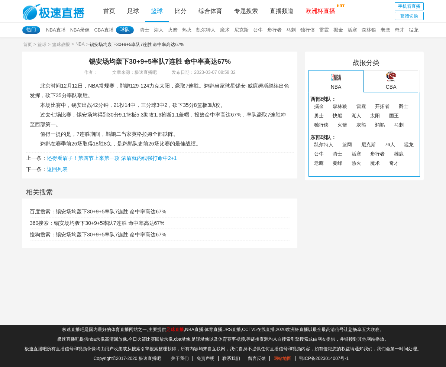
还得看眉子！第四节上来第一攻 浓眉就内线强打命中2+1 (112, 158)
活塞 (352, 30)
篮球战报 (61, 44)
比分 (181, 11)
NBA (80, 44)
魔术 (225, 30)
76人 (390, 144)
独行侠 (307, 30)
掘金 (338, 30)
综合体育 (210, 11)
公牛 (258, 30)
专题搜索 (246, 11)
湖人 (159, 30)
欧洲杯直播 (320, 9)
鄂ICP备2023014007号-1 (324, 358)
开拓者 (382, 106)
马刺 (291, 30)
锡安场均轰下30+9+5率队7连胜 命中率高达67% (111, 211)
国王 (394, 115)
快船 (337, 115)
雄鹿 (399, 154)
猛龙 (413, 30)
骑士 (144, 30)
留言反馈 (257, 358)
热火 (187, 30)
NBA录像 (80, 30)
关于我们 (180, 358)
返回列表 (57, 169)
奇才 (399, 30)
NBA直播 (56, 30)
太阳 (375, 115)
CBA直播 (104, 30)
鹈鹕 (380, 125)
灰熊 (361, 125)
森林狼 (369, 30)
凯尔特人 (206, 30)
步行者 (274, 30)
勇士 (319, 115)
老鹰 (385, 30)
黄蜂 (337, 163)
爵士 (403, 106)
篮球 (157, 11)
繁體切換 (409, 16)
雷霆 (324, 30)
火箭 (173, 30)
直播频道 (282, 11)
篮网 (347, 144)
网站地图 (282, 358)
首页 (109, 11)
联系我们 (231, 358)
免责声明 (205, 358)
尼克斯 (241, 30)
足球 (133, 11)
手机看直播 (409, 6)
